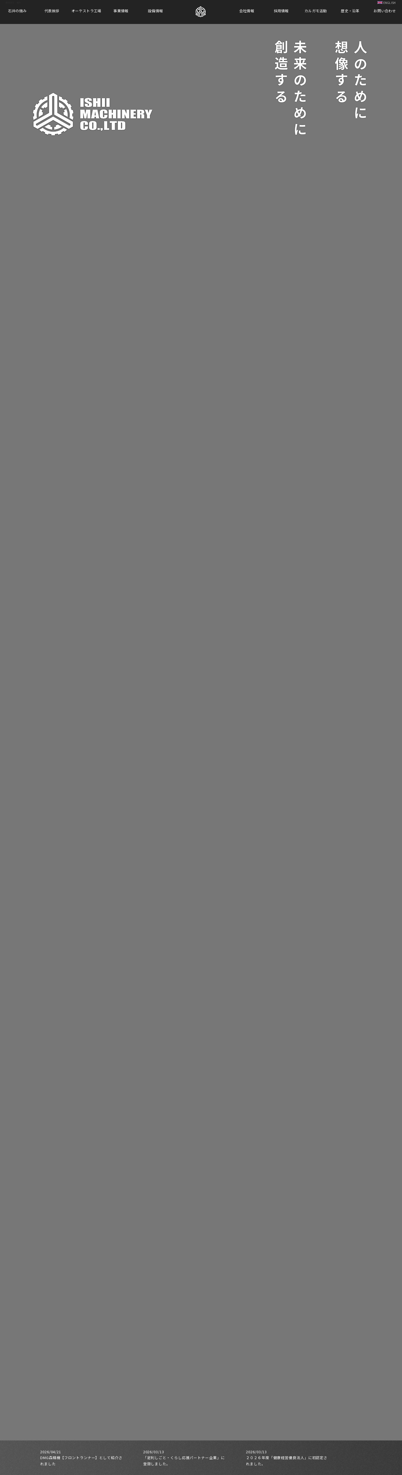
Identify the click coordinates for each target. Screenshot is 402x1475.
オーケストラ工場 (86, 10)
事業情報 (120, 10)
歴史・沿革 (350, 10)
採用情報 (281, 10)
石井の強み (17, 10)
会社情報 (246, 10)
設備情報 (155, 10)
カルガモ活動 (316, 10)
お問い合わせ (385, 10)
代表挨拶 (51, 10)
